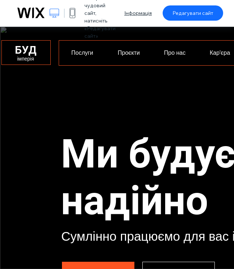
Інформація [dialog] (138, 13)
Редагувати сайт (192, 13)
